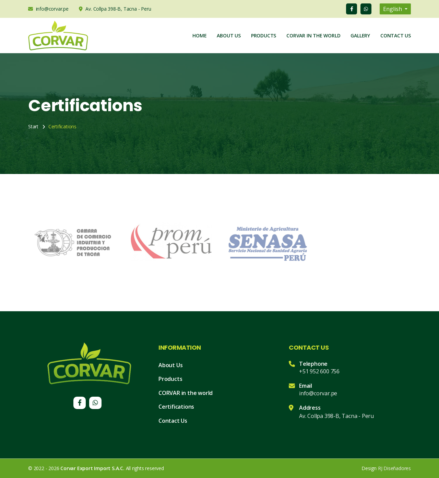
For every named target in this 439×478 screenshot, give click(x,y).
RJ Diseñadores (394, 468)
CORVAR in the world (185, 393)
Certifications (176, 406)
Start (33, 126)
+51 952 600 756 (319, 371)
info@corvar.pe (318, 393)
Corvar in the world (313, 35)
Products (263, 35)
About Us (228, 35)
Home (199, 35)
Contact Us (395, 35)
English (393, 9)
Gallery (360, 35)
